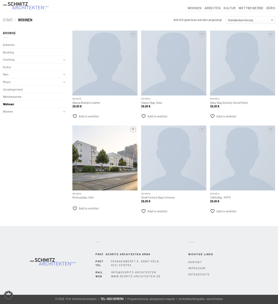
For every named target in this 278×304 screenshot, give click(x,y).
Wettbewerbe (251, 8)
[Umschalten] (64, 59)
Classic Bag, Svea (151, 102)
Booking (8, 52)
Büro (270, 8)
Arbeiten (212, 8)
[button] (8, 295)
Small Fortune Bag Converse (158, 197)
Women (8, 111)
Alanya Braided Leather (86, 102)
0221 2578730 (115, 299)
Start (8, 20)
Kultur (230, 8)
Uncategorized (13, 89)
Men (5, 74)
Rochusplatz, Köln (83, 197)
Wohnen (195, 8)
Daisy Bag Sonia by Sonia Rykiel (229, 102)
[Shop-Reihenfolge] (250, 20)
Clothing (8, 59)
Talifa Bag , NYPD (220, 197)
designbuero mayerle (162, 299)
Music (7, 82)
